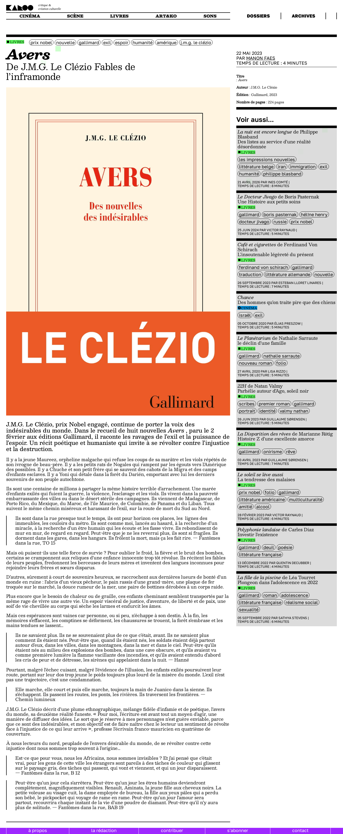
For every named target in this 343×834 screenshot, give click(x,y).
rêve (290, 451)
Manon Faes (260, 58)
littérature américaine (262, 499)
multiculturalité (305, 499)
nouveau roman (255, 363)
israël (245, 315)
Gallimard (89, 42)
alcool (263, 506)
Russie (280, 221)
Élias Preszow (287, 323)
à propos (37, 830)
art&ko (166, 16)
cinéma (29, 16)
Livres (17, 42)
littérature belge (256, 166)
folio (281, 363)
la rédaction (104, 830)
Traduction (250, 274)
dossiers (258, 16)
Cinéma (249, 308)
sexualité (248, 609)
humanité (143, 42)
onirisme (272, 451)
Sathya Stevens (292, 618)
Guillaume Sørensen (286, 419)
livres (119, 16)
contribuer (172, 830)
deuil (268, 547)
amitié (245, 506)
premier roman (274, 403)
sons (210, 16)
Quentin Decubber (292, 563)
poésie (285, 547)
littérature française (260, 554)
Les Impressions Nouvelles (267, 159)
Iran (282, 166)
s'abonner (237, 830)
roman (270, 595)
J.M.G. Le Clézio (196, 42)
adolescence (294, 595)
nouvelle (65, 42)
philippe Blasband (282, 173)
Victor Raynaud (281, 230)
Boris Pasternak (280, 214)
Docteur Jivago (254, 221)
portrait (247, 411)
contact (300, 830)
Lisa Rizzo (277, 371)
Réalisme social (302, 602)
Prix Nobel (41, 42)
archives (303, 16)
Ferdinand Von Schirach (263, 267)
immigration (303, 166)
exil (107, 42)
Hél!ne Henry (314, 214)
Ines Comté (278, 182)
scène (75, 16)
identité (267, 411)
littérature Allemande (287, 274)
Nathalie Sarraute (281, 356)
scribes (247, 403)
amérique (166, 42)
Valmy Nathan (294, 411)
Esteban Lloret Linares (299, 283)
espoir (121, 42)
